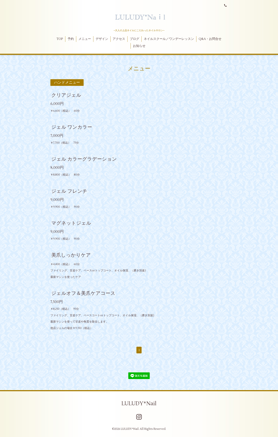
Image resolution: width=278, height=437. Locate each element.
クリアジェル (66, 95)
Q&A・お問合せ (210, 39)
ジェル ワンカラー (71, 127)
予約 (71, 39)
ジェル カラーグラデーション (84, 159)
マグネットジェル (71, 223)
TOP (59, 39)
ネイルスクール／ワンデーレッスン (169, 39)
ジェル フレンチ (69, 191)
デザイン (102, 39)
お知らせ (139, 46)
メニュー (84, 39)
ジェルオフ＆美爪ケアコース (83, 293)
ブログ (134, 39)
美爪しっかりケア (71, 255)
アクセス (119, 39)
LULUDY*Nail (139, 403)
